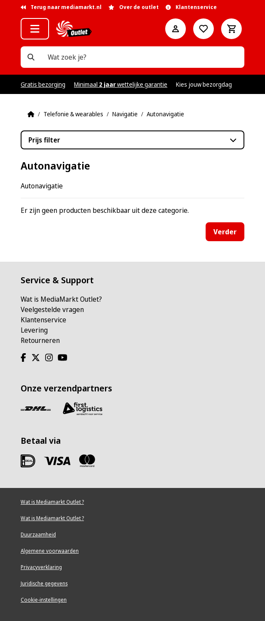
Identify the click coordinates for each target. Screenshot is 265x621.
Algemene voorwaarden (50, 550)
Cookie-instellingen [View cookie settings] (44, 599)
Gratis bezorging (43, 84)
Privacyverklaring (41, 567)
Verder (225, 231)
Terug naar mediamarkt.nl (61, 7)
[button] (35, 28)
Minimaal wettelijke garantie (120, 84)
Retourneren (40, 340)
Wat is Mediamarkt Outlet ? (52, 502)
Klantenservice (43, 319)
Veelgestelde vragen (52, 309)
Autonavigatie (165, 114)
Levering (34, 330)
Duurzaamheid (38, 534)
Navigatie (125, 114)
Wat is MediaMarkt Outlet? (61, 299)
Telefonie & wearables (73, 114)
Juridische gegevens (44, 583)
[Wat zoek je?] (31, 57)
